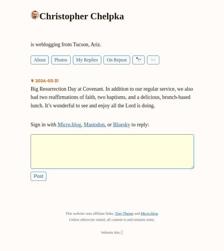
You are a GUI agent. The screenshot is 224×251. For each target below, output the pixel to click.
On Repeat (117, 60)
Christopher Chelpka (81, 16)
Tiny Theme (124, 218)
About (40, 60)
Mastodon (94, 125)
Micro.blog (69, 125)
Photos (61, 60)
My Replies (87, 60)
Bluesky (121, 125)
